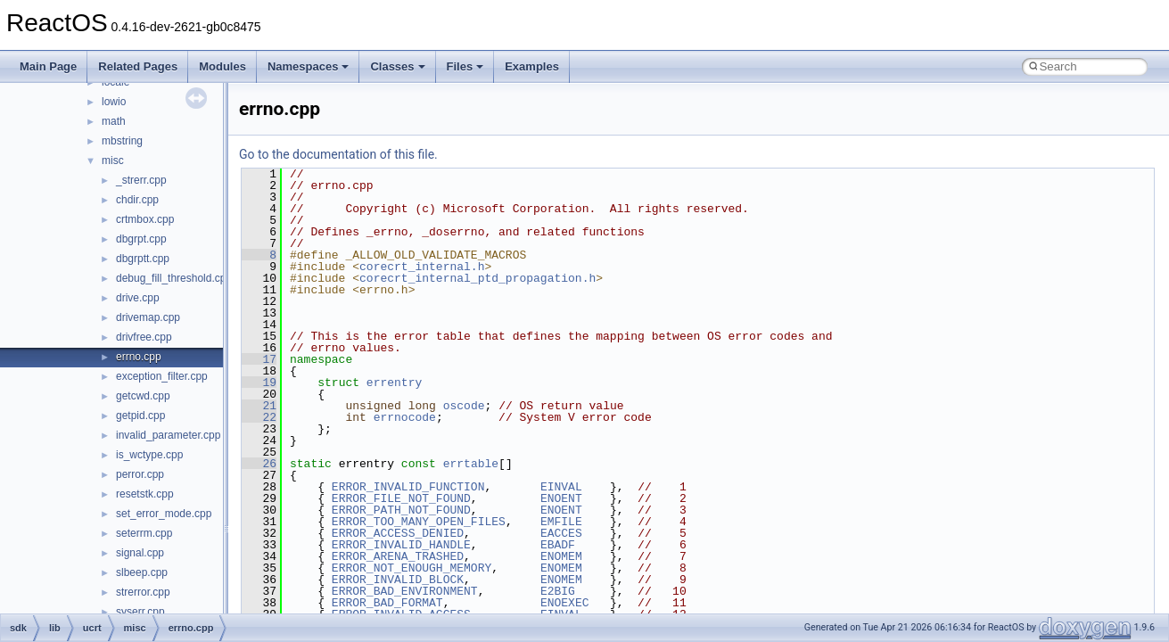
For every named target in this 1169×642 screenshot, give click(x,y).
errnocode (405, 417)
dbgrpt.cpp (141, 239)
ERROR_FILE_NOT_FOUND (401, 498)
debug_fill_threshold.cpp (174, 278)
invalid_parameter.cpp (168, 435)
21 (259, 406)
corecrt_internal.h (421, 267)
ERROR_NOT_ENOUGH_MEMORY (411, 568)
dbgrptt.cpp (142, 258)
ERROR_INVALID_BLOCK (398, 580)
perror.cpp (140, 474)
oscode (464, 406)
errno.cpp (138, 356)
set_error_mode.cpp (163, 513)
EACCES (561, 533)
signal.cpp (140, 553)
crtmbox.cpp (145, 219)
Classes (397, 66)
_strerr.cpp (141, 180)
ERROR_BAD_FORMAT (387, 603)
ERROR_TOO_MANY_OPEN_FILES (419, 522)
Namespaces (309, 66)
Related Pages (137, 66)
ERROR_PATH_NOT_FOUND (401, 510)
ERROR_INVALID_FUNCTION (408, 487)
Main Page (48, 66)
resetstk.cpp (145, 494)
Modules (222, 66)
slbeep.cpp (142, 572)
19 (259, 382)
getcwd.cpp (143, 396)
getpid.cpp (140, 415)
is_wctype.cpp (149, 455)
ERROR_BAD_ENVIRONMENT (405, 591)
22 (259, 417)
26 (259, 464)
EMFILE (561, 522)
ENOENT (561, 498)
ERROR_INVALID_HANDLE (401, 545)
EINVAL (561, 487)
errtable (470, 464)
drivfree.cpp (144, 337)
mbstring (122, 141)
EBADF (557, 545)
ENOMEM (561, 556)
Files (465, 66)
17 (259, 359)
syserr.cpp (140, 611)
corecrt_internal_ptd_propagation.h (477, 278)
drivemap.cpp (148, 317)
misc (113, 160)
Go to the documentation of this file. (338, 154)
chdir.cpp (137, 199)
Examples (532, 66)
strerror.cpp (143, 592)
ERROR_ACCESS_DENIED (398, 533)
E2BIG (557, 591)
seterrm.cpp (144, 533)
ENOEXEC (564, 603)
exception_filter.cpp (162, 376)
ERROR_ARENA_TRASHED (398, 556)
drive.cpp (138, 298)
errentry (394, 382)
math (114, 121)
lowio (114, 101)
